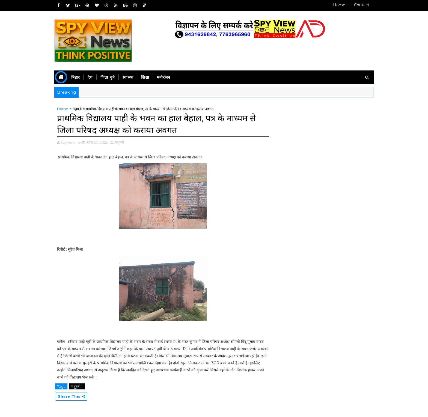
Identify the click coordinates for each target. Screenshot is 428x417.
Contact (361, 4)
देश (90, 77)
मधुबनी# (77, 386)
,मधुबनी (119, 142)
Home (339, 4)
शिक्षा (145, 77)
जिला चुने (107, 77)
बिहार (75, 77)
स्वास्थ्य (128, 77)
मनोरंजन (163, 77)
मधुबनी (77, 109)
